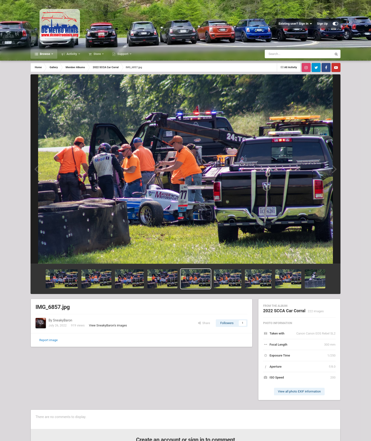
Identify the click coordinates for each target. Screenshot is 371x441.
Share (204, 323)
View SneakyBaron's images (108, 325)
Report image (48, 340)
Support (122, 54)
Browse (45, 54)
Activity (72, 54)
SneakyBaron (62, 320)
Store (97, 54)
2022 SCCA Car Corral (284, 310)
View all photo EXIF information (299, 391)
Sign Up (322, 23)
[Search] (286, 54)
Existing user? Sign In (295, 24)
